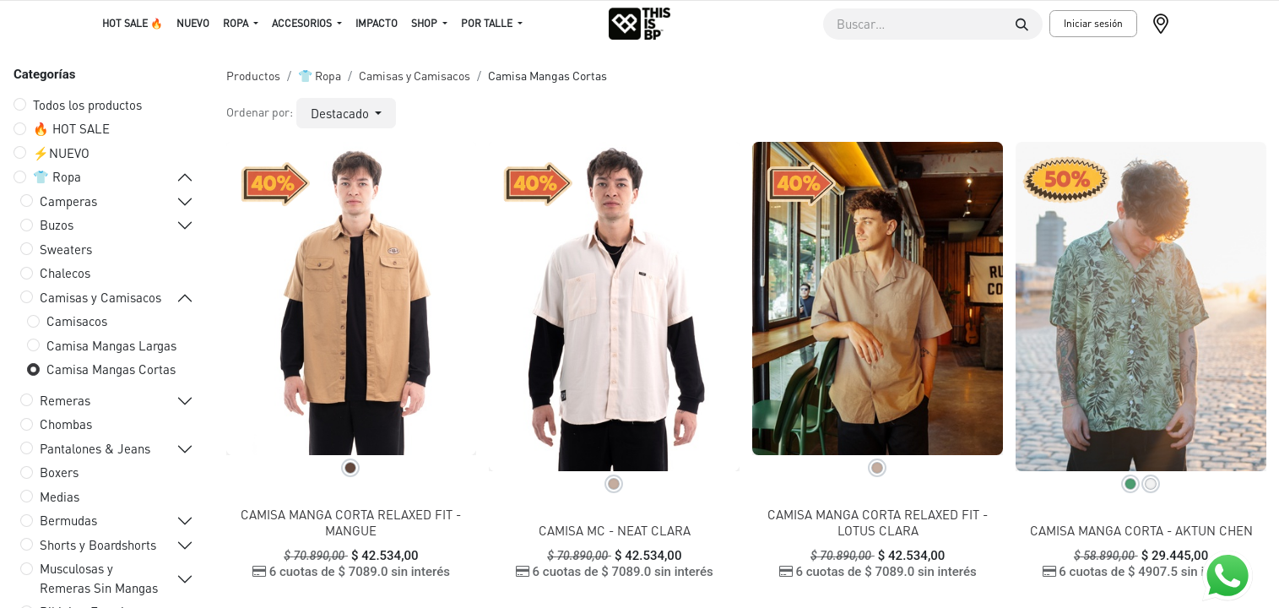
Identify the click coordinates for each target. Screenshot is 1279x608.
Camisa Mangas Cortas (111, 369)
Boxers (59, 472)
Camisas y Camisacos (100, 297)
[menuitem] (132, 23)
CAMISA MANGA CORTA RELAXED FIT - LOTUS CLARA (877, 522)
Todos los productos (87, 104)
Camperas (68, 201)
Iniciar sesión (1093, 23)
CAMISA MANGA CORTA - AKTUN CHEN (1141, 530)
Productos (253, 75)
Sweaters (66, 249)
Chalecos (65, 272)
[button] (346, 113)
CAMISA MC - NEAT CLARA (615, 530)
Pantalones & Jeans (95, 448)
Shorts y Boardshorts (98, 544)
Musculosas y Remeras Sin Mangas (99, 578)
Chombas (66, 423)
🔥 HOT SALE (71, 128)
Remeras (65, 400)
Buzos (56, 224)
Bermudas (68, 520)
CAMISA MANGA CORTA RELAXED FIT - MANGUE (351, 522)
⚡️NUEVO (61, 152)
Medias (59, 496)
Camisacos (76, 320)
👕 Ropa (57, 176)
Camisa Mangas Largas (111, 345)
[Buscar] (1022, 24)
